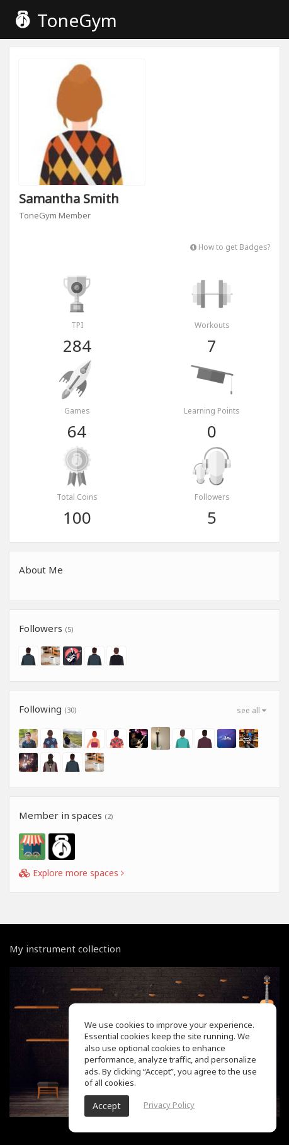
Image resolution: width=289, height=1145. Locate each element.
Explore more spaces (71, 873)
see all (251, 710)
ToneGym (66, 20)
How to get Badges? (230, 247)
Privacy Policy (169, 1104)
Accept (107, 1106)
